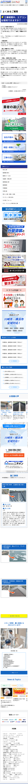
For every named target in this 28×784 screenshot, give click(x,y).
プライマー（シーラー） (8, 735)
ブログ (20, 685)
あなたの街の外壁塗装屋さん (8, 705)
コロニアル (12, 779)
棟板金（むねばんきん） (14, 763)
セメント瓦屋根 (6, 748)
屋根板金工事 (6, 182)
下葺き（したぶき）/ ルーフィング (16, 754)
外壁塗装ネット (4, 707)
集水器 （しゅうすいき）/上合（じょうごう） (13, 762)
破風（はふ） (17, 765)
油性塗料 (5, 738)
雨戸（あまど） (17, 759)
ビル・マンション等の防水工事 (10, 203)
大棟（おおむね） (7, 771)
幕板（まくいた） (7, 760)
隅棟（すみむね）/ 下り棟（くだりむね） (12, 773)
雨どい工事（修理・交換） (9, 194)
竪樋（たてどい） (7, 776)
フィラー (20, 733)
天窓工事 (5, 191)
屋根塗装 (5, 185)
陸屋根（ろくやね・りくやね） (10, 746)
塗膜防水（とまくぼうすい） (17, 744)
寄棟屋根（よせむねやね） (9, 768)
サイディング (20, 735)
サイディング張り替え (8, 197)
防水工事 (5, 169)
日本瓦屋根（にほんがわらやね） (10, 749)
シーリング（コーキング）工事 (10, 740)
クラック (5, 733)
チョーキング (13, 733)
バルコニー (5, 741)
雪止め (4, 754)
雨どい (4, 763)
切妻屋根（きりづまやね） (9, 770)
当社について (15, 672)
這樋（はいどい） (18, 760)
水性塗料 (12, 738)
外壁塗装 (5, 188)
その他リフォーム (7, 200)
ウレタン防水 (17, 743)
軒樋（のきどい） (19, 774)
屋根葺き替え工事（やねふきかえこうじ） (13, 752)
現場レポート (5, 685)
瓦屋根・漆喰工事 (7, 179)
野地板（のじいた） (7, 755)
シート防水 (5, 744)
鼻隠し (11, 774)
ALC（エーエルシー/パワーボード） (11, 737)
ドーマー (5, 774)
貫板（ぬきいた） (7, 766)
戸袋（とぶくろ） (7, 759)
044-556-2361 (14, 450)
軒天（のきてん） (7, 765)
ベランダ (13, 741)
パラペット (16, 776)
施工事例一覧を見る (15, 616)
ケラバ (15, 766)
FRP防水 (5, 777)
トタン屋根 (5, 751)
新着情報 (14, 685)
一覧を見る (14, 361)
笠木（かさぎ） (18, 755)
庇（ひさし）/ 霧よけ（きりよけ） (11, 757)
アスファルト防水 (7, 743)
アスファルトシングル (14, 777)
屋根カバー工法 (6, 176)
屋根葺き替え (6, 172)
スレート (5, 779)
